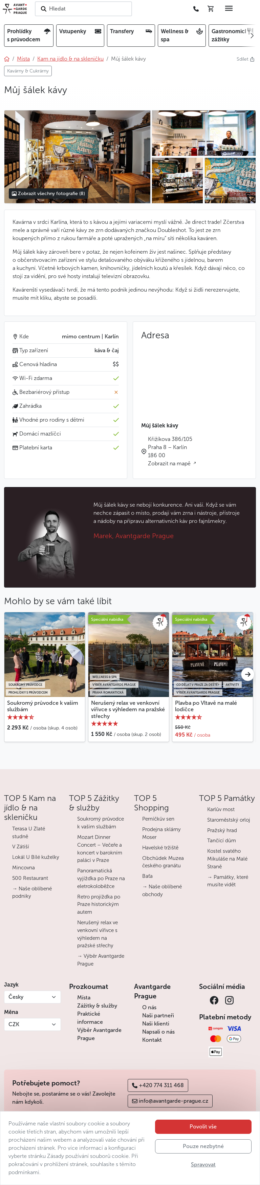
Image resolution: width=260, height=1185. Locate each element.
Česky (15, 997)
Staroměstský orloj (228, 820)
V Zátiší (20, 847)
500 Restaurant (30, 878)
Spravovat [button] (203, 1164)
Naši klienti (155, 1023)
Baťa (147, 876)
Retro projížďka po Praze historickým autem (98, 904)
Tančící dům (221, 841)
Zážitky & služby (97, 1005)
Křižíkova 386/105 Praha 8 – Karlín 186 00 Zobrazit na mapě (170, 451)
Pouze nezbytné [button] (203, 1146)
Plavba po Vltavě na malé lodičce (206, 706)
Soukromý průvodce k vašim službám (42, 706)
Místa (83, 997)
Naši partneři (158, 1015)
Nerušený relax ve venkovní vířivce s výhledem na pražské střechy (128, 709)
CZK (13, 1024)
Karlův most (221, 809)
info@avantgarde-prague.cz (170, 1101)
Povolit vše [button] (203, 1126)
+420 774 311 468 (158, 1085)
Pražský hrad (222, 830)
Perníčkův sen (158, 819)
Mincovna (23, 868)
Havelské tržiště (160, 848)
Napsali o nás (158, 1032)
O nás (149, 1007)
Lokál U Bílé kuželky (35, 857)
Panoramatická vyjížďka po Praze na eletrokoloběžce (101, 878)
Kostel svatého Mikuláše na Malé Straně (227, 859)
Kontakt (152, 1040)
